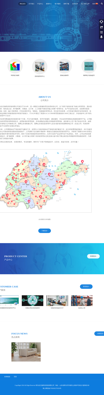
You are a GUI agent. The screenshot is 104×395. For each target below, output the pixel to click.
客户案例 (57, 4)
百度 (15, 376)
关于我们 (31, 4)
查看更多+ (93, 266)
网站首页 (22, 4)
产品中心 (40, 4)
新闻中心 (49, 4)
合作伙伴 (75, 4)
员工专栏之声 (85, 4)
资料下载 (66, 4)
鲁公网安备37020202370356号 (52, 388)
